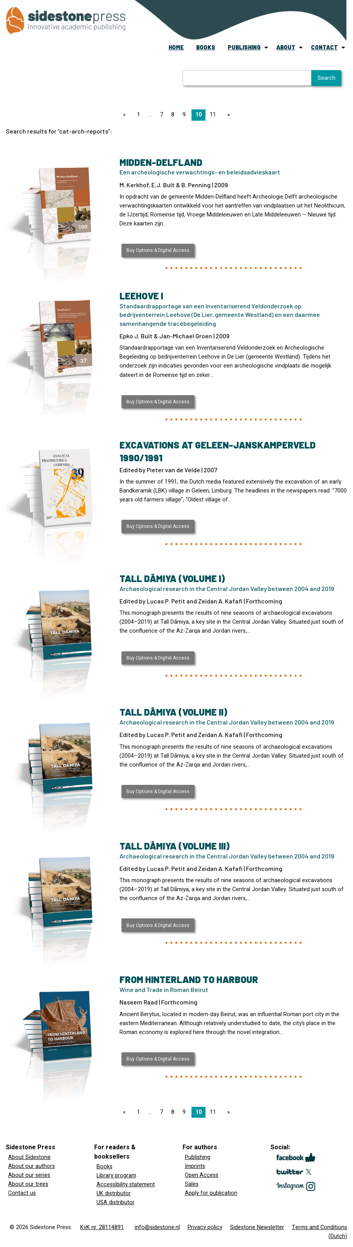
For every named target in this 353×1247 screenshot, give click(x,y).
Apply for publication (211, 1193)
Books (104, 1167)
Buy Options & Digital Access (158, 250)
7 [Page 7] (161, 115)
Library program (116, 1175)
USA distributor (116, 1202)
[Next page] (227, 114)
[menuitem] (176, 47)
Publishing (197, 1157)
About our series (29, 1175)
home (176, 47)
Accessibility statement (126, 1184)
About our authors (31, 1166)
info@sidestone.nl (157, 1227)
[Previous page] (126, 114)
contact (324, 47)
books (205, 47)
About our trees (28, 1184)
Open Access (201, 1175)
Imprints (195, 1166)
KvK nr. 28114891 (102, 1227)
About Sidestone (29, 1157)
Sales (191, 1184)
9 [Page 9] (184, 115)
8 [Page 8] (172, 115)
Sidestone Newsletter (257, 1227)
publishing (244, 47)
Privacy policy (205, 1227)
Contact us (22, 1193)
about (285, 47)
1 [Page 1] (138, 115)
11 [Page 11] (213, 115)
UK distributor (114, 1193)
